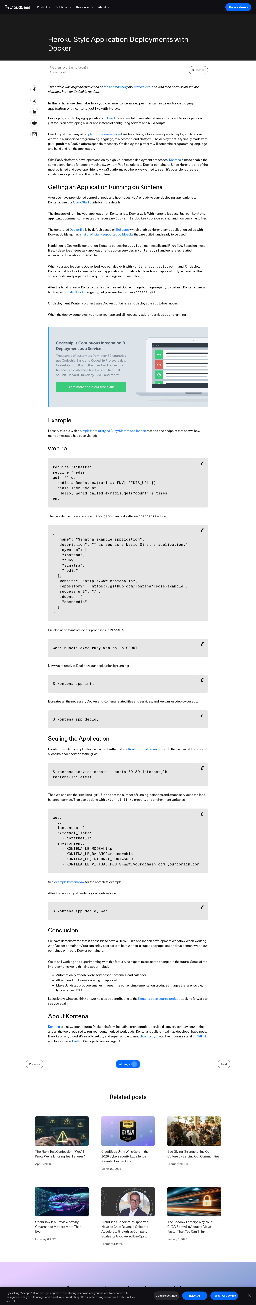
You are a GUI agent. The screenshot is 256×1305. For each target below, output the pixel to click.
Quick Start (81, 202)
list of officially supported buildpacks (107, 234)
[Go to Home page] (17, 7)
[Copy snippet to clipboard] (202, 463)
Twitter (77, 1041)
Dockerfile (77, 229)
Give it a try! (148, 1036)
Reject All (194, 1296)
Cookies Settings (166, 1296)
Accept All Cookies (224, 1296)
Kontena (175, 160)
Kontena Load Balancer (144, 749)
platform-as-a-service (104, 134)
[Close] (249, 1296)
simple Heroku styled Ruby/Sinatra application (113, 431)
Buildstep (123, 229)
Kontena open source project (158, 999)
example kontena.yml (69, 882)
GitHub (202, 1036)
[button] (44, 7)
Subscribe (198, 70)
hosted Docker (76, 292)
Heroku (112, 118)
